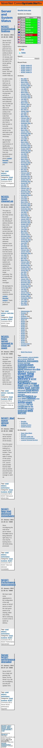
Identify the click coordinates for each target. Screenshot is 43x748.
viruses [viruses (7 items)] (30, 408)
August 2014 (24, 226)
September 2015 (26, 209)
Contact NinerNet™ (6, 728)
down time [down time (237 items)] (26, 373)
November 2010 (25, 282)
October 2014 (25, 224)
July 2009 (24, 299)
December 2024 (25, 96)
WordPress (4, 733)
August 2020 (24, 135)
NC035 (23, 335)
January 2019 (25, 161)
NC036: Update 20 (26, 65)
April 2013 (24, 246)
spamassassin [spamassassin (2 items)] (22, 404)
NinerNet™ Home (6, 724)
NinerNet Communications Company (6, 743)
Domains (23, 313)
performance (5, 175)
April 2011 (24, 275)
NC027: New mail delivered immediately (7, 511)
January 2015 (25, 219)
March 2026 (24, 82)
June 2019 (24, 155)
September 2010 (26, 286)
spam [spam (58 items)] (28, 402)
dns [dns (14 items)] (34, 369)
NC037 (23, 338)
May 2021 (24, 128)
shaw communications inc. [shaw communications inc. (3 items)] (26, 400)
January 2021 (25, 132)
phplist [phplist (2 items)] (20, 398)
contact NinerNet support (7, 160)
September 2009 (26, 298)
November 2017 (25, 178)
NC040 (23, 340)
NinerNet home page (24, 10)
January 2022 (25, 120)
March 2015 (24, 215)
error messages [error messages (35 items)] (27, 379)
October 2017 (25, 179)
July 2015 (24, 212)
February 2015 (25, 217)
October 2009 (25, 296)
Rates (8, 725)
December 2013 (25, 236)
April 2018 (24, 171)
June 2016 (24, 198)
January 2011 (25, 279)
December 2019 (25, 145)
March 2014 (24, 233)
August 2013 (24, 241)
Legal (2, 729)
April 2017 (24, 186)
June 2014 (24, 229)
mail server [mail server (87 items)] (32, 387)
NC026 (23, 326)
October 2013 (25, 238)
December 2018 (25, 162)
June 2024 (24, 101)
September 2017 (26, 181)
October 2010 (25, 284)
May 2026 (24, 78)
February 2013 (25, 250)
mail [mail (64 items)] (20, 385)
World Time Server (26, 352)
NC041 (23, 342)
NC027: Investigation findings (8, 28)
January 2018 (25, 174)
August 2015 (24, 210)
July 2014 (24, 227)
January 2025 (25, 94)
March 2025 (24, 92)
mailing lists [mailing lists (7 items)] (28, 386)
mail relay (10, 313)
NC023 (10, 319)
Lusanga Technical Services (29, 440)
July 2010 (24, 289)
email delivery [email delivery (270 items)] (25, 377)
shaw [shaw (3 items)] (37, 398)
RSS (22, 49)
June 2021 (24, 126)
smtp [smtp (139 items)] (21, 402)
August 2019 (24, 152)
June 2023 (24, 108)
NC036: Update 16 (26, 72)
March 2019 (24, 159)
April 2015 (24, 214)
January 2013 (25, 251)
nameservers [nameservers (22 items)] (24, 392)
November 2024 (25, 97)
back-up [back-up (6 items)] (31, 359)
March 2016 (24, 202)
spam (3, 315)
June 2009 (24, 301)
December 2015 (25, 203)
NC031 (23, 331)
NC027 (10, 179)
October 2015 (25, 207)
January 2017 (25, 190)
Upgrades (24, 345)
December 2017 (25, 176)
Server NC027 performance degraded (8, 657)
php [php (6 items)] (35, 396)
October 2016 (25, 193)
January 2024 (25, 106)
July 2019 (24, 154)
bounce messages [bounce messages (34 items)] (28, 361)
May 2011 (24, 274)
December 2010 (25, 280)
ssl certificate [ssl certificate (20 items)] (25, 405)
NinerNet (23, 421)
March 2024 (24, 102)
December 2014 (25, 221)
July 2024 (24, 99)
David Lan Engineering (28, 438)
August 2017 (24, 183)
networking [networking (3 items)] (21, 394)
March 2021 (24, 130)
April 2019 (24, 157)
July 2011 (24, 272)
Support (3, 726)
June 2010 (24, 291)
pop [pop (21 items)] (24, 398)
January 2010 (25, 292)
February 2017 (25, 188)
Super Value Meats (26, 433)
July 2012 (24, 255)
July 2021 (24, 125)
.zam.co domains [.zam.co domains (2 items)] (23, 359)
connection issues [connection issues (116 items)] (25, 366)
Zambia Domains (26, 426)
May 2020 (24, 140)
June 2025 (24, 90)
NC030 (23, 330)
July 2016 (24, 197)
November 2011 (25, 265)
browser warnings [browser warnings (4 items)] (24, 363)
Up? (39, 20)
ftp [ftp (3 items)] (30, 381)
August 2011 (24, 270)
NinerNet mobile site (27, 436)
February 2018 (25, 173)
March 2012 (24, 260)
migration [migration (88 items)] (32, 389)
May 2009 (24, 303)
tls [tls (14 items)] (29, 406)
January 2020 (25, 143)
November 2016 (25, 191)
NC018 (23, 321)
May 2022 (24, 114)
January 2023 (25, 111)
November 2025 (25, 85)
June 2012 (24, 256)
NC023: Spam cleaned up (7, 198)
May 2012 (24, 258)
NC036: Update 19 (26, 67)
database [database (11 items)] (28, 369)
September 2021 (26, 123)
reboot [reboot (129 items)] (31, 398)
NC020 (23, 323)
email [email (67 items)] (21, 376)
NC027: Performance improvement (8, 581)
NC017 (23, 319)
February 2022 (25, 118)
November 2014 (25, 222)
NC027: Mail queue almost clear (7, 421)
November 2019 (25, 147)
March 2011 (24, 277)
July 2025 (24, 89)
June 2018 (24, 167)
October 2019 (25, 149)
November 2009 (25, 294)
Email (11, 177)
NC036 (23, 337)
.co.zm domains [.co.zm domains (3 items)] (23, 357)
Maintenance (25, 318)
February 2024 (25, 104)
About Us (9, 726)
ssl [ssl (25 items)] (27, 404)
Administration (25, 311)
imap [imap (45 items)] (34, 383)
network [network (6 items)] (35, 392)
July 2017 (24, 185)
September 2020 (26, 133)
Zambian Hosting (26, 425)
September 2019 (26, 150)
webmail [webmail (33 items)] (22, 410)
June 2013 (24, 243)
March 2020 (24, 142)
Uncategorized (25, 343)
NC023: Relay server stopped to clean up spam (7, 342)
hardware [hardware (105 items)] (24, 383)
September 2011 (26, 268)
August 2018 (24, 164)
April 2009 (24, 304)
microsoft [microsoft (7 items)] (21, 390)
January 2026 (25, 84)
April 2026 (24, 80)
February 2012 (25, 262)
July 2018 (24, 166)
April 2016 (24, 200)
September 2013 (26, 239)
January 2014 (25, 234)
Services (3, 725)
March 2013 (24, 248)
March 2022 (24, 116)
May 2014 (24, 231)
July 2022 (24, 113)
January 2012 (25, 263)
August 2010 (24, 287)
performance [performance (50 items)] (25, 396)
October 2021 (25, 121)
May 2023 (24, 109)
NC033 (23, 333)
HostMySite (24, 423)
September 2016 (26, 195)
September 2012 (26, 253)
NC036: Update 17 (26, 70)
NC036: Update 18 (26, 69)
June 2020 (24, 138)
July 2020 (24, 137)
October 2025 (25, 87)
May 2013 (24, 244)
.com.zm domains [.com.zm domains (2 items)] (33, 357)
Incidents (4, 179)
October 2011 (25, 267)
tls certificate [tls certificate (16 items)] (25, 407)
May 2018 (24, 169)
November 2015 (25, 205)
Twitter (23, 53)
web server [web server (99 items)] (25, 411)
